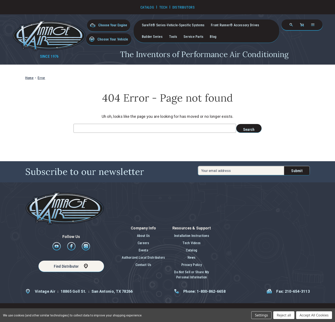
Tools (173, 37)
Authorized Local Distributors (143, 258)
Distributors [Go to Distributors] (183, 7)
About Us (143, 236)
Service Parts (193, 37)
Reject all (284, 315)
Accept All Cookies (314, 315)
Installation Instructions (191, 236)
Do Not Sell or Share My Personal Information (191, 274)
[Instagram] (86, 249)
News (192, 258)
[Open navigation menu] (312, 24)
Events (143, 250)
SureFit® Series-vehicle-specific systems (173, 25)
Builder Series (152, 37)
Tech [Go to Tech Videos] (163, 7)
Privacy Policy (191, 265)
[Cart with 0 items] (302, 24)
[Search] (291, 24)
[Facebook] (71, 249)
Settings (261, 315)
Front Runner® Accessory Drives (235, 25)
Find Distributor (66, 266)
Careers (143, 243)
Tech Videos (191, 243)
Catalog (191, 250)
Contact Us (143, 265)
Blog (213, 37)
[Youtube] (57, 249)
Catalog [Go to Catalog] (147, 7)
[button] (108, 39)
